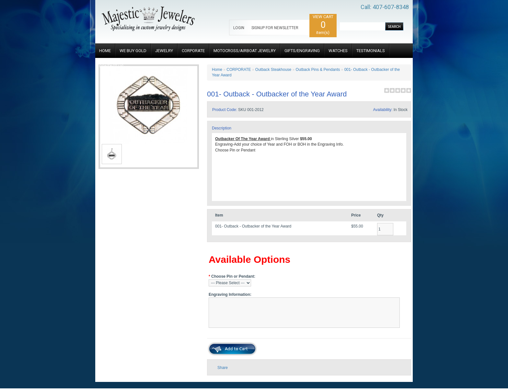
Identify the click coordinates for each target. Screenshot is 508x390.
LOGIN (238, 28)
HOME (105, 50)
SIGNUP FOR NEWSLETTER (274, 28)
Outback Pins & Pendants (318, 69)
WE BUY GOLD (133, 50)
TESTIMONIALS (370, 50)
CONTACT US (111, 66)
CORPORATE (193, 50)
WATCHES (338, 50)
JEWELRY (164, 50)
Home (217, 69)
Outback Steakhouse (273, 69)
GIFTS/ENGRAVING (302, 50)
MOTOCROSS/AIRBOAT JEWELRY (245, 50)
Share (222, 367)
